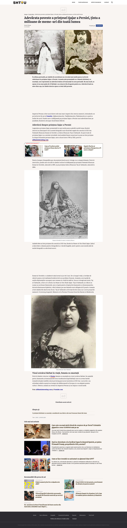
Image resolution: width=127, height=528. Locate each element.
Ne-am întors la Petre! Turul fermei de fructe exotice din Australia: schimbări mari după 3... (42, 506)
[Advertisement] (63, 100)
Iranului (49, 116)
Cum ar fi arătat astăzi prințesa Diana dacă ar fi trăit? (53, 148)
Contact (106, 2)
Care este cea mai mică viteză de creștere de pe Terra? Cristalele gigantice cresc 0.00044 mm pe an (76, 426)
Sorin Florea (27, 25)
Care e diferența (43, 515)
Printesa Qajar (42, 417)
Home (73, 2)
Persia (37, 417)
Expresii (74, 515)
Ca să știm (31, 14)
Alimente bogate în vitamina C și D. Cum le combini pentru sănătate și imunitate (89, 494)
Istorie (34, 515)
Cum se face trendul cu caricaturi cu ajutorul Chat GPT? (73, 459)
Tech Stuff (91, 515)
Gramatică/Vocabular (63, 515)
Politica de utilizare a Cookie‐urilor (59, 518)
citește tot (65, 433)
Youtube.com (58, 389)
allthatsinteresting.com (44, 389)
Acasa (25, 14)
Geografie (53, 515)
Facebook (99, 25)
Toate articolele (83, 2)
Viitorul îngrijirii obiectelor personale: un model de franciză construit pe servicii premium (49, 495)
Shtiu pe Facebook (96, 2)
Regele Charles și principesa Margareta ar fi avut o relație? (92, 148)
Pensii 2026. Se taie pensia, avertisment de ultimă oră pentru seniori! (89, 483)
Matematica (82, 515)
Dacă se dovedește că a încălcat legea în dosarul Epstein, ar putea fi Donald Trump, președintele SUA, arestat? (76, 443)
